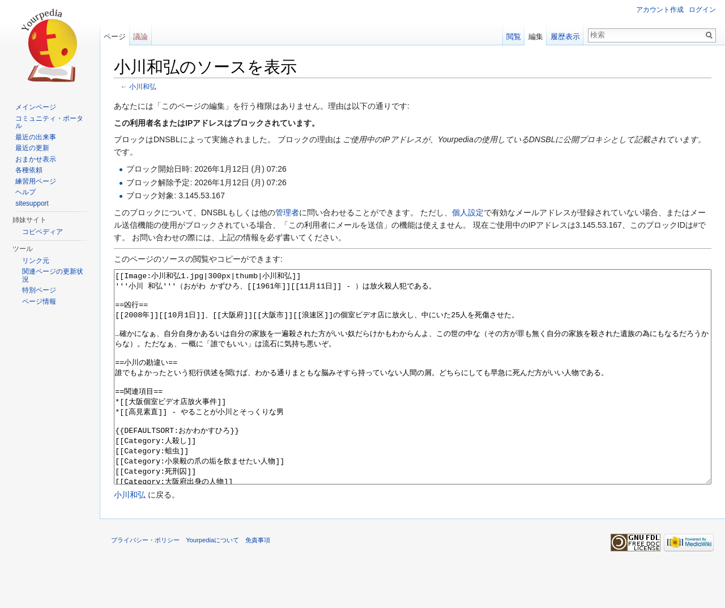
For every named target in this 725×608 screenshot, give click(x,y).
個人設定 (468, 212)
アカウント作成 (660, 10)
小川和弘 (142, 86)
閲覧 (513, 36)
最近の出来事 (35, 137)
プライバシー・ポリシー (145, 582)
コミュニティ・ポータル (49, 122)
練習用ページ (35, 181)
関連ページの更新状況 (52, 275)
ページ (115, 36)
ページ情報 (39, 301)
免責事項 (257, 582)
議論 (140, 36)
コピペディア (42, 232)
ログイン (702, 10)
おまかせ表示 (35, 159)
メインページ (35, 107)
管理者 (287, 212)
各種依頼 (28, 170)
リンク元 (35, 261)
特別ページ (39, 290)
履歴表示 (565, 36)
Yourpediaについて (212, 582)
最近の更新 (32, 148)
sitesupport (32, 203)
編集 (535, 36)
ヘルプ (25, 192)
